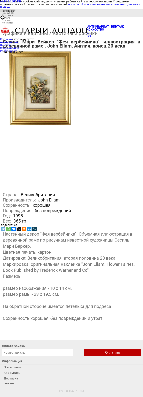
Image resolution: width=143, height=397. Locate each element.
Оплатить (112, 352)
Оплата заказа (13, 346)
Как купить (8, 13)
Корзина (6, 39)
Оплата (6, 17)
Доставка (7, 15)
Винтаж (5, 45)
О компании (8, 10)
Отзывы (6, 20)
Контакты (7, 22)
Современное (9, 48)
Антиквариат (9, 42)
